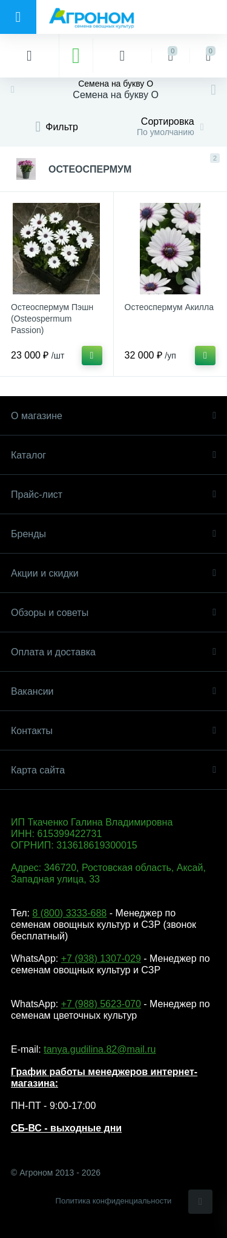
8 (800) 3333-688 (69, 913)
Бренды (113, 534)
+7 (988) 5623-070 (101, 1004)
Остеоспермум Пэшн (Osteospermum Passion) (52, 318)
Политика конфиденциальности (114, 1200)
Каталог (113, 455)
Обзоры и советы (113, 612)
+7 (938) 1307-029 (101, 958)
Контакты (113, 731)
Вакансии (113, 691)
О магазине (113, 416)
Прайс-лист (113, 494)
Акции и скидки (113, 573)
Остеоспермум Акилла (169, 307)
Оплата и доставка (113, 652)
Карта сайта (113, 770)
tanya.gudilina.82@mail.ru (100, 1049)
